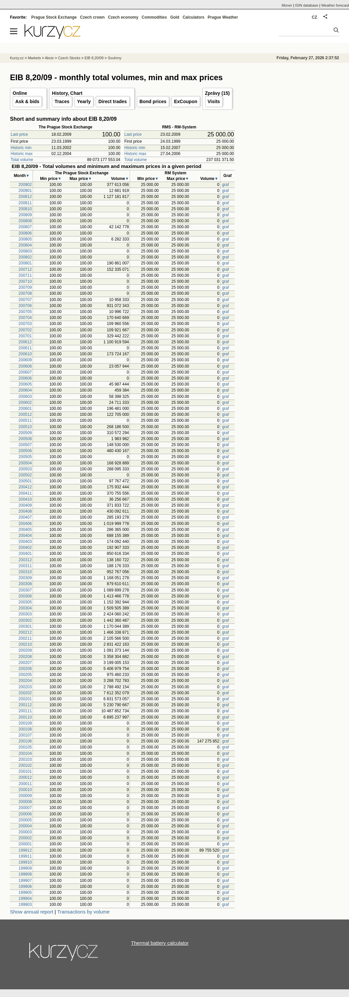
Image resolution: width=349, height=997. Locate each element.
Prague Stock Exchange (54, 17)
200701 (25, 336)
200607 (25, 372)
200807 (25, 227)
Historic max (22, 153)
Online (20, 93)
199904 (25, 898)
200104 (25, 753)
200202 (25, 693)
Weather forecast (335, 5)
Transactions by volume (83, 911)
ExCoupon (185, 101)
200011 (25, 783)
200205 (25, 674)
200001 (25, 844)
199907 (25, 880)
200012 (25, 777)
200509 (25, 432)
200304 (25, 608)
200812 (25, 196)
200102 (25, 765)
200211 (25, 638)
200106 (25, 741)
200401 (25, 553)
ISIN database (306, 5)
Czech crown (92, 17)
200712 (25, 269)
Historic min (21, 147)
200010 (25, 789)
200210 (25, 644)
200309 (25, 578)
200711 (25, 275)
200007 (25, 807)
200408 (25, 511)
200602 (25, 402)
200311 (25, 566)
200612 (25, 342)
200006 (25, 814)
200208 (25, 656)
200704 (25, 317)
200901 (25, 190)
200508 (25, 438)
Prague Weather (223, 17)
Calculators (193, 17)
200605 (25, 384)
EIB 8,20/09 (94, 58)
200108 (25, 729)
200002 (25, 838)
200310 (25, 572)
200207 (25, 662)
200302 (25, 620)
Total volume (22, 159)
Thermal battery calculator (159, 943)
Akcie (49, 58)
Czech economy (123, 17)
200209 (25, 650)
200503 (25, 469)
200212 (25, 632)
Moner (287, 5)
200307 (25, 590)
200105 (25, 747)
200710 (25, 281)
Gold (174, 17)
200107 (25, 735)
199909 (25, 868)
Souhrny (114, 58)
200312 (25, 560)
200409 (25, 505)
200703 (25, 323)
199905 (25, 892)
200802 (25, 257)
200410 (25, 499)
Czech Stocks (69, 58)
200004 (25, 826)
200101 (25, 771)
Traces (62, 101)
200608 (25, 366)
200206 (25, 668)
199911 (25, 856)
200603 (25, 396)
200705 (25, 311)
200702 (25, 330)
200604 (25, 390)
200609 (25, 360)
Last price (19, 134)
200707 (25, 299)
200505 (25, 456)
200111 (25, 711)
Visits (214, 101)
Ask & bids (27, 101)
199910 (25, 862)
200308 (25, 584)
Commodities (154, 17)
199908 (25, 874)
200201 (25, 699)
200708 (25, 293)
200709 (25, 287)
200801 (25, 263)
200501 (25, 481)
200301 (25, 626)
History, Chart (67, 93)
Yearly (84, 101)
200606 (25, 378)
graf (225, 184)
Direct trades (112, 101)
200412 (25, 487)
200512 (25, 414)
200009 (25, 795)
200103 (25, 759)
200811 (25, 203)
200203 (25, 687)
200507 (25, 444)
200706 (25, 305)
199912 (25, 850)
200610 (25, 354)
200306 (25, 596)
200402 (25, 547)
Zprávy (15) (217, 93)
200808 (25, 221)
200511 (25, 420)
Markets (34, 58)
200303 (25, 614)
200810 (25, 209)
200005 (25, 820)
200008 (25, 801)
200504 (25, 463)
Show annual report (31, 911)
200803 (25, 251)
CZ (314, 17)
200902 (25, 184)
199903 (25, 904)
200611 (25, 348)
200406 (25, 523)
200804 (25, 245)
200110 (25, 717)
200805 (25, 239)
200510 (25, 426)
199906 (25, 886)
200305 (25, 602)
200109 (25, 723)
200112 (25, 705)
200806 (25, 233)
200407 (25, 517)
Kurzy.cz (17, 58)
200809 (25, 215)
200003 (25, 832)
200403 (25, 541)
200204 (25, 680)
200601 (25, 408)
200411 (25, 493)
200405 (25, 529)
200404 (25, 535)
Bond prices (153, 101)
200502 (25, 475)
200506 (25, 450)
